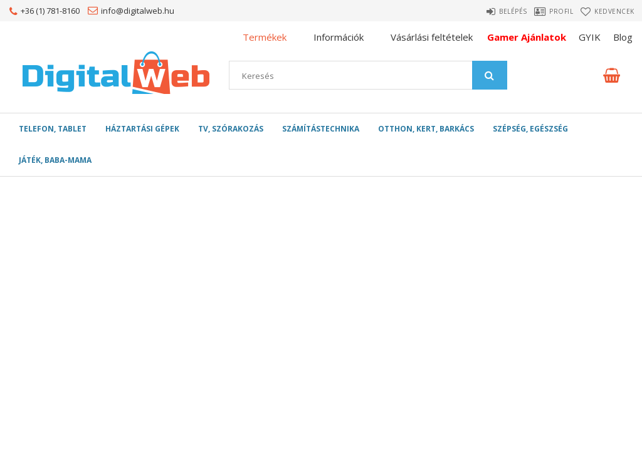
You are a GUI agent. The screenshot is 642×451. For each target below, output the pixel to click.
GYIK (590, 37)
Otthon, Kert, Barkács (426, 128)
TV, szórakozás (230, 128)
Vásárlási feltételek (432, 37)
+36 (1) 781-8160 (50, 10)
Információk (338, 37)
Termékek (265, 37)
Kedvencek (616, 11)
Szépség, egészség (530, 128)
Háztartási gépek (142, 128)
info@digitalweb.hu (137, 10)
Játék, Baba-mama (55, 160)
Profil (551, 11)
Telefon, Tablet (53, 128)
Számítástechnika (320, 128)
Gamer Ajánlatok (526, 37)
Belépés (491, 11)
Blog (623, 37)
